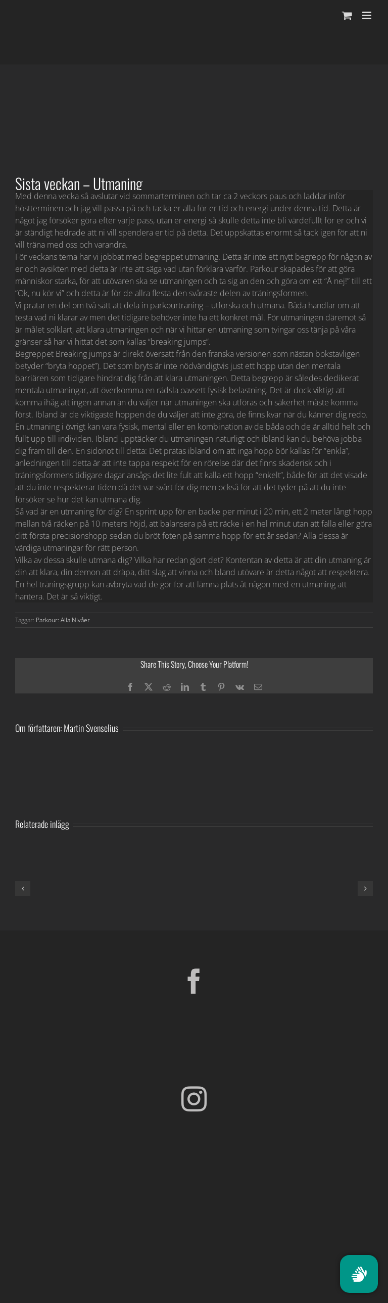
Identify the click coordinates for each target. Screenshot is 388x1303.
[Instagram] (194, 1098)
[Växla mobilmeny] (367, 15)
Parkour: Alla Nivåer (63, 620)
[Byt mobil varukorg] (347, 15)
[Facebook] (194, 981)
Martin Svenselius (91, 727)
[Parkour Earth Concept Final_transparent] (194, 1208)
